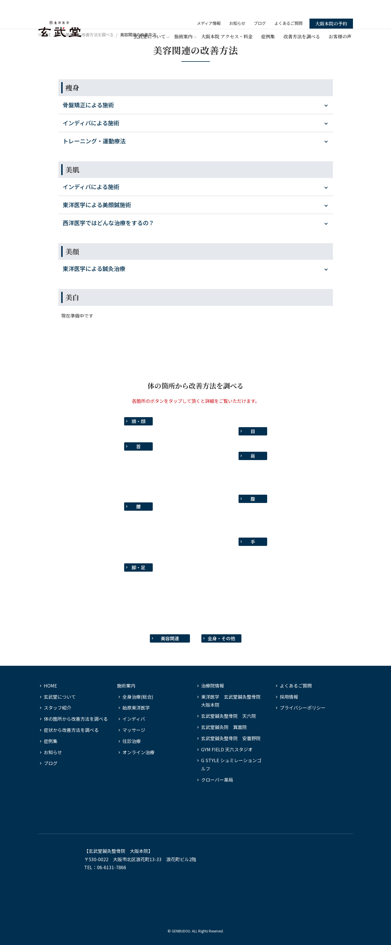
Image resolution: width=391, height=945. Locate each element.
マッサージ (133, 729)
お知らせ (237, 7)
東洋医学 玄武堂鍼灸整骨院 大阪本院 (233, 700)
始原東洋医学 (136, 707)
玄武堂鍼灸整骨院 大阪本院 (118, 850)
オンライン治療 (138, 752)
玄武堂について (60, 696)
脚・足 (138, 567)
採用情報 (289, 696)
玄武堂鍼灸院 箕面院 (224, 727)
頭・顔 (138, 421)
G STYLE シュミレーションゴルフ (231, 764)
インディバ (133, 718)
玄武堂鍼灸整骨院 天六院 (228, 715)
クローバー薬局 (217, 779)
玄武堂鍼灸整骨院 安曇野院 (231, 738)
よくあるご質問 (288, 7)
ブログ (260, 7)
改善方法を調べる (301, 20)
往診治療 (131, 741)
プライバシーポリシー (302, 707)
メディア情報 (209, 7)
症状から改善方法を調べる (71, 729)
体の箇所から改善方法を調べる (76, 718)
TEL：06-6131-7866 (105, 867)
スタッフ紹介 (57, 707)
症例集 (268, 20)
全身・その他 (221, 638)
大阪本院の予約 (331, 8)
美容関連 (170, 638)
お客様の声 (340, 20)
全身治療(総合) (137, 696)
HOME (50, 685)
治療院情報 (212, 685)
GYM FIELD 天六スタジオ (227, 749)
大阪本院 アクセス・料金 (227, 20)
